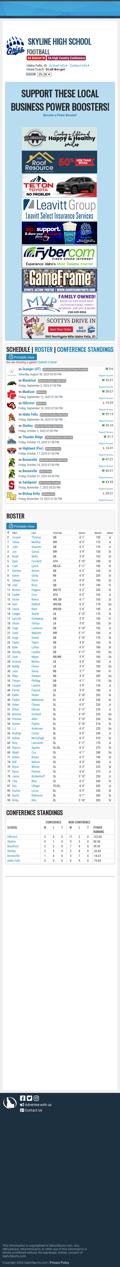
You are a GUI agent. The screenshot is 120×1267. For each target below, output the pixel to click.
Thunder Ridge (31, 437)
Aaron (15, 575)
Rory (14, 743)
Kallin (15, 695)
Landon (35, 652)
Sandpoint (28, 482)
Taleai (15, 542)
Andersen (37, 728)
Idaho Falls (28, 414)
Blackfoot (27, 380)
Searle (35, 614)
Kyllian (16, 738)
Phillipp (35, 681)
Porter (15, 690)
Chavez (35, 704)
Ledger (16, 614)
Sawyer (16, 580)
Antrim (35, 571)
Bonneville (28, 460)
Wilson (35, 767)
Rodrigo (16, 733)
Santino (16, 571)
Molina (35, 661)
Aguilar (35, 747)
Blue (34, 781)
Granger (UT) (30, 369)
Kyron (15, 771)
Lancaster (37, 743)
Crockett (36, 561)
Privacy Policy (59, 1262)
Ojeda (34, 575)
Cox (33, 752)
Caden (16, 595)
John (15, 547)
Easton (16, 791)
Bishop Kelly (29, 494)
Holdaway (37, 618)
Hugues (35, 590)
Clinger (35, 786)
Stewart (35, 676)
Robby (15, 666)
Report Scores (106, 375)
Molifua (35, 542)
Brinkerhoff (38, 776)
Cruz (34, 595)
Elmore (35, 709)
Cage (15, 628)
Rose (34, 585)
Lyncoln (16, 618)
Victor (15, 599)
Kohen (16, 757)
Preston (16, 719)
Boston (16, 590)
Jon (14, 551)
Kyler (15, 647)
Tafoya (35, 623)
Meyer (35, 657)
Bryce (15, 767)
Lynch (34, 566)
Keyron (16, 747)
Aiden (15, 704)
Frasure (35, 690)
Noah (15, 556)
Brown (35, 757)
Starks (35, 695)
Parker (16, 700)
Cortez (35, 733)
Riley (15, 676)
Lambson (36, 628)
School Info (58, 65)
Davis (34, 580)
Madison (27, 392)
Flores (35, 666)
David (15, 795)
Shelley (26, 426)
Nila (33, 800)
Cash (15, 633)
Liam (15, 566)
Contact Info (79, 65)
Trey (14, 781)
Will (14, 762)
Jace (15, 671)
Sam (14, 604)
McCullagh (37, 738)
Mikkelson (37, 700)
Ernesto (16, 661)
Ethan (15, 709)
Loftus (35, 647)
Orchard (36, 714)
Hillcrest (26, 403)
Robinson (36, 795)
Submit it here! (47, 362)
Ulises (15, 623)
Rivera (35, 599)
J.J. (14, 728)
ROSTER (43, 349)
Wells (34, 556)
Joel (14, 585)
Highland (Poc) (31, 448)
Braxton (16, 714)
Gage (15, 638)
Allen (34, 719)
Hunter (16, 724)
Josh (15, 657)
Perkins (35, 771)
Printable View (21, 357)
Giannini (36, 547)
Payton (35, 724)
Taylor (15, 642)
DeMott (35, 604)
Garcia (35, 551)
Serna (34, 671)
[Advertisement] (42, 1056)
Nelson (35, 762)
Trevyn (16, 681)
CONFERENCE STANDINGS (85, 349)
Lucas (34, 791)
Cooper (16, 537)
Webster (36, 633)
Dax (14, 786)
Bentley (16, 652)
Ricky (15, 800)
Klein (34, 609)
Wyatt (15, 752)
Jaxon (15, 609)
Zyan (15, 561)
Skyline (11, 841)
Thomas (36, 537)
